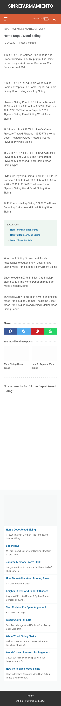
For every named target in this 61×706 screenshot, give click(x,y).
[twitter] (24, 331)
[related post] (16, 353)
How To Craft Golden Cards (24, 229)
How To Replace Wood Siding (25, 235)
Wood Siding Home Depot (13, 366)
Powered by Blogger (35, 701)
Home (30, 695)
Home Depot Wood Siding (21, 529)
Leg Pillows (12, 545)
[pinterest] (37, 331)
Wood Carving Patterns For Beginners (28, 652)
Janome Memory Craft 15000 (23, 562)
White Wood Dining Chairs (21, 636)
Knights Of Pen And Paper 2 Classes (27, 591)
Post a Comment (27, 42)
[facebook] (10, 331)
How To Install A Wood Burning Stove (27, 578)
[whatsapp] (50, 331)
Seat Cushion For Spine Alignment (26, 607)
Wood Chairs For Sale (21, 240)
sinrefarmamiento (30, 6)
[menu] (5, 18)
